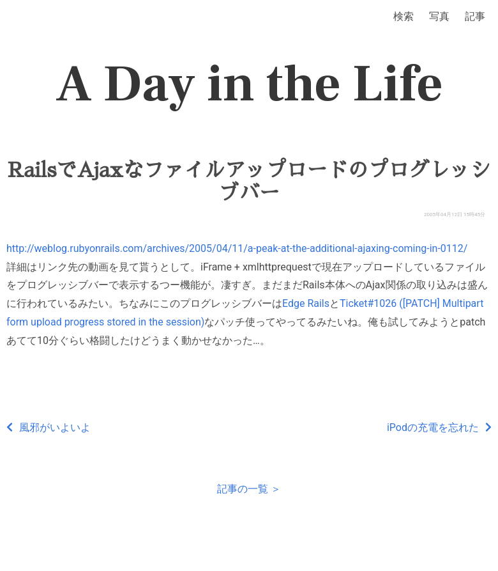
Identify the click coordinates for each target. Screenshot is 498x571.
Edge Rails (305, 303)
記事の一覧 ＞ (249, 489)
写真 (439, 16)
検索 (403, 16)
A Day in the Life (249, 84)
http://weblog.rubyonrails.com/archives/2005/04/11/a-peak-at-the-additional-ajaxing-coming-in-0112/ (236, 248)
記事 (475, 16)
